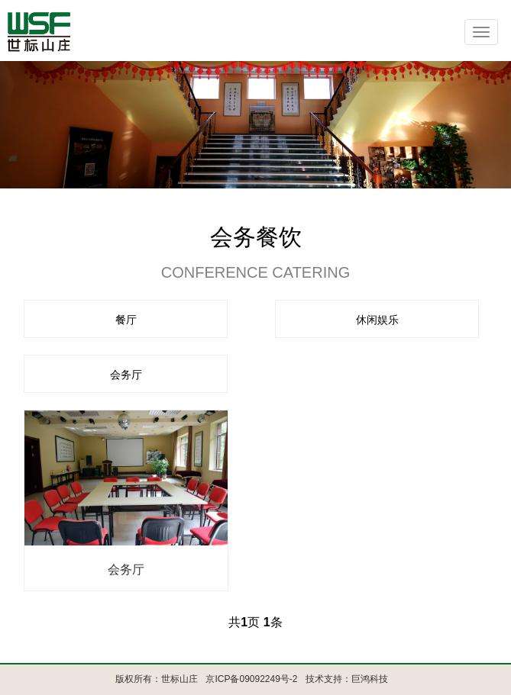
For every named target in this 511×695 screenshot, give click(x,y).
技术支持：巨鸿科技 (347, 679)
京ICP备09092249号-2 (251, 679)
